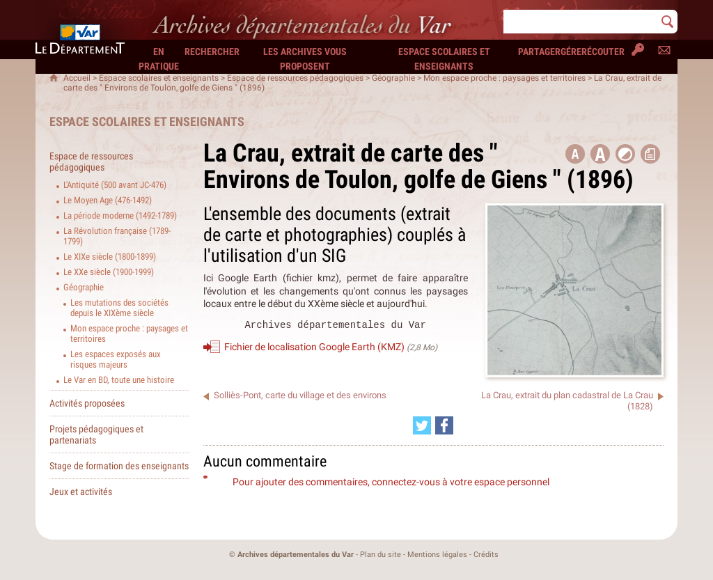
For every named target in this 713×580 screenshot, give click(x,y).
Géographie (393, 78)
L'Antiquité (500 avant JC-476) (114, 185)
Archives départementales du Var (295, 554)
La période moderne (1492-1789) (120, 215)
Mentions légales (437, 554)
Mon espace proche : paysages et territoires (504, 78)
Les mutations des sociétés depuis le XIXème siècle (119, 307)
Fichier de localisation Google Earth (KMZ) (314, 348)
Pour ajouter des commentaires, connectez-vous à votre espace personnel (391, 481)
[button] (600, 154)
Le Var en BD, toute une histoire (118, 380)
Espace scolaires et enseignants (159, 78)
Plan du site (380, 554)
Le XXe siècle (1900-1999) (108, 272)
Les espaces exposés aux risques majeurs (115, 359)
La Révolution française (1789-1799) (117, 236)
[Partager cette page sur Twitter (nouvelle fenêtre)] (422, 425)
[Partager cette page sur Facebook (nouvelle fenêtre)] (444, 425)
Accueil (77, 78)
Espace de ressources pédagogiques (295, 78)
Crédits (486, 554)
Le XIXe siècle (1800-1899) (109, 256)
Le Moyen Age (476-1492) (107, 200)
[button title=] (575, 154)
